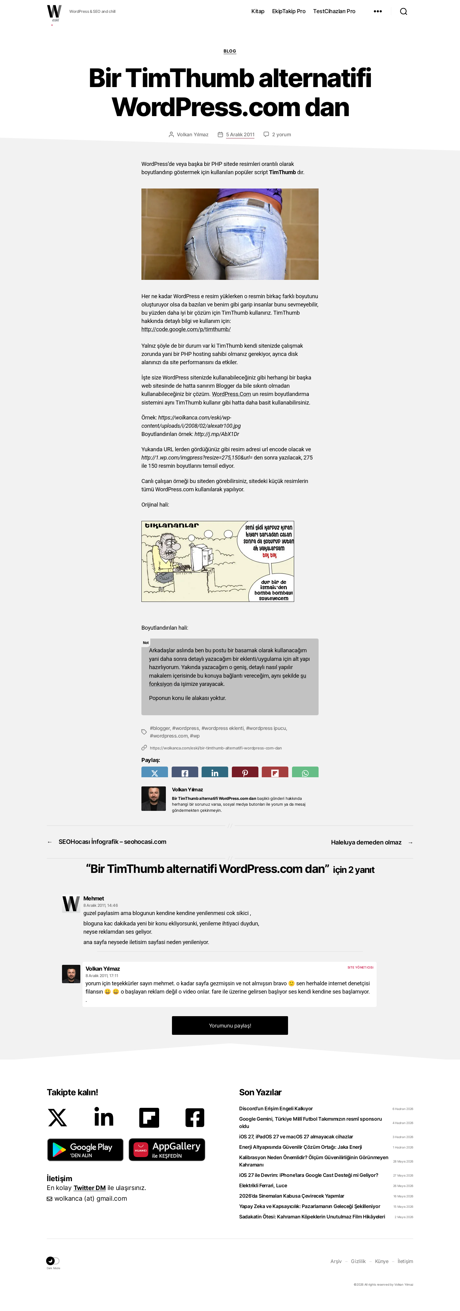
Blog (230, 50)
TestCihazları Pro (334, 11)
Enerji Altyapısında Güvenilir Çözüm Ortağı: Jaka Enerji (300, 1160)
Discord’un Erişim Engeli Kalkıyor (276, 1122)
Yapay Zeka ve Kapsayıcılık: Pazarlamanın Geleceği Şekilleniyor (309, 1220)
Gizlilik (358, 1274)
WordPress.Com (231, 393)
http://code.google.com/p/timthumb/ (186, 329)
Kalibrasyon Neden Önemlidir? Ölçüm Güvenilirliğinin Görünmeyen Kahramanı (313, 1174)
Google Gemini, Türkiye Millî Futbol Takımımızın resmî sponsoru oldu (310, 1136)
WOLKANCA (54, 11)
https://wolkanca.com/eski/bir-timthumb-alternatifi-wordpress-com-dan (216, 746)
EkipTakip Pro (289, 11)
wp (196, 735)
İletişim (405, 1274)
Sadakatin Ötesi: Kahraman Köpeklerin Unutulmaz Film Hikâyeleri (312, 1230)
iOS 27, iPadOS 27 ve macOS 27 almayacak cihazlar (296, 1150)
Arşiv (336, 1274)
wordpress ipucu (267, 727)
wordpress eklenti (223, 727)
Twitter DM (91, 1201)
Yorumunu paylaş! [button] (230, 1039)
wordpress (187, 727)
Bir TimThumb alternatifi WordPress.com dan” (232, 874)
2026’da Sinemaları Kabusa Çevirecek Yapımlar (291, 1209)
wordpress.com (170, 735)
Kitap (258, 11)
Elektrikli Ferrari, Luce (263, 1199)
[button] (85, 1163)
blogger (161, 727)
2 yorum (281, 134)
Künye (382, 1274)
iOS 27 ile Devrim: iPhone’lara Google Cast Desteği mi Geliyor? (308, 1188)
